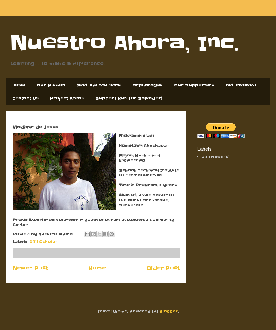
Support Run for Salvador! (128, 98)
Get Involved (241, 85)
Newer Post (30, 268)
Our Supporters (194, 85)
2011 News (212, 156)
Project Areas (67, 98)
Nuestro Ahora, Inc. (124, 43)
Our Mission (51, 85)
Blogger (168, 311)
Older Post (163, 268)
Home (18, 85)
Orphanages (147, 85)
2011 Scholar (44, 241)
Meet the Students (98, 85)
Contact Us (25, 98)
